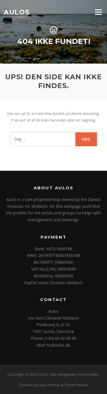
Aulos (17, 12)
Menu (98, 12)
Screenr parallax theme (39, 384)
